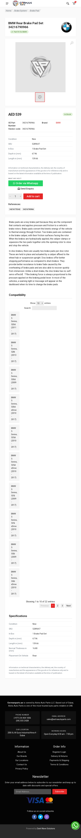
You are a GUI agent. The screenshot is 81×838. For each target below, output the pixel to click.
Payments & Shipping (59, 760)
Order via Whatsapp (25, 183)
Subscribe (59, 791)
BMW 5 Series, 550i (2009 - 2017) (14, 553)
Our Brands (22, 756)
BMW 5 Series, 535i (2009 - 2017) (14, 495)
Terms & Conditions (59, 764)
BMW (58, 123)
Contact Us (22, 764)
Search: (40, 308)
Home (8, 11)
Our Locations (21, 760)
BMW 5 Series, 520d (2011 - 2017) (14, 324)
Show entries (40, 303)
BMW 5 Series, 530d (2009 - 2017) (14, 379)
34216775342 (14, 209)
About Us (22, 752)
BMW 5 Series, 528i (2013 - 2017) (14, 352)
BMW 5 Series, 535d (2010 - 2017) (14, 437)
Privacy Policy (21, 768)
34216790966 (28, 209)
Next (69, 605)
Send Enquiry (26, 188)
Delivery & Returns (59, 756)
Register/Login (59, 752)
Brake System (20, 11)
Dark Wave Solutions (46, 828)
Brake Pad (34, 11)
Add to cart (33, 196)
